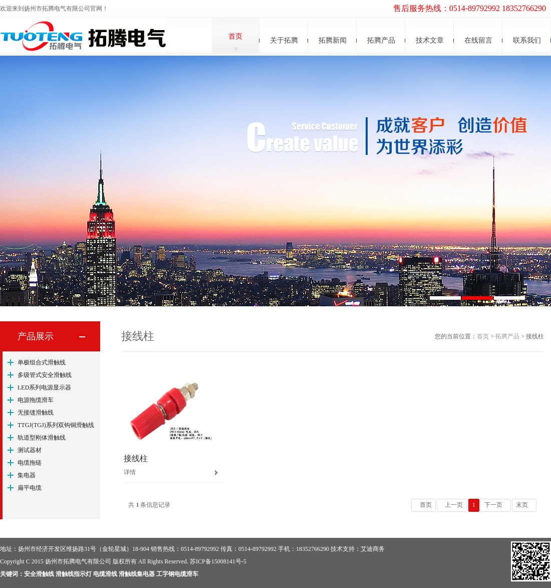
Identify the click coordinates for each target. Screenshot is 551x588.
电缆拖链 (30, 462)
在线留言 (478, 40)
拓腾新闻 (333, 40)
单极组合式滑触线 (42, 362)
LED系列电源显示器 (44, 387)
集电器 (27, 475)
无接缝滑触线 (36, 412)
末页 (522, 504)
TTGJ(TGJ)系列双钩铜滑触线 (56, 425)
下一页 (493, 504)
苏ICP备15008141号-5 (218, 561)
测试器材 (30, 450)
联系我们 (527, 40)
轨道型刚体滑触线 (42, 437)
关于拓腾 (284, 40)
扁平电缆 (30, 487)
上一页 (454, 504)
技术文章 (430, 40)
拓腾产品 (381, 40)
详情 (130, 472)
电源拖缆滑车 (36, 400)
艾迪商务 (373, 548)
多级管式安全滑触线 (45, 374)
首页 (235, 36)
